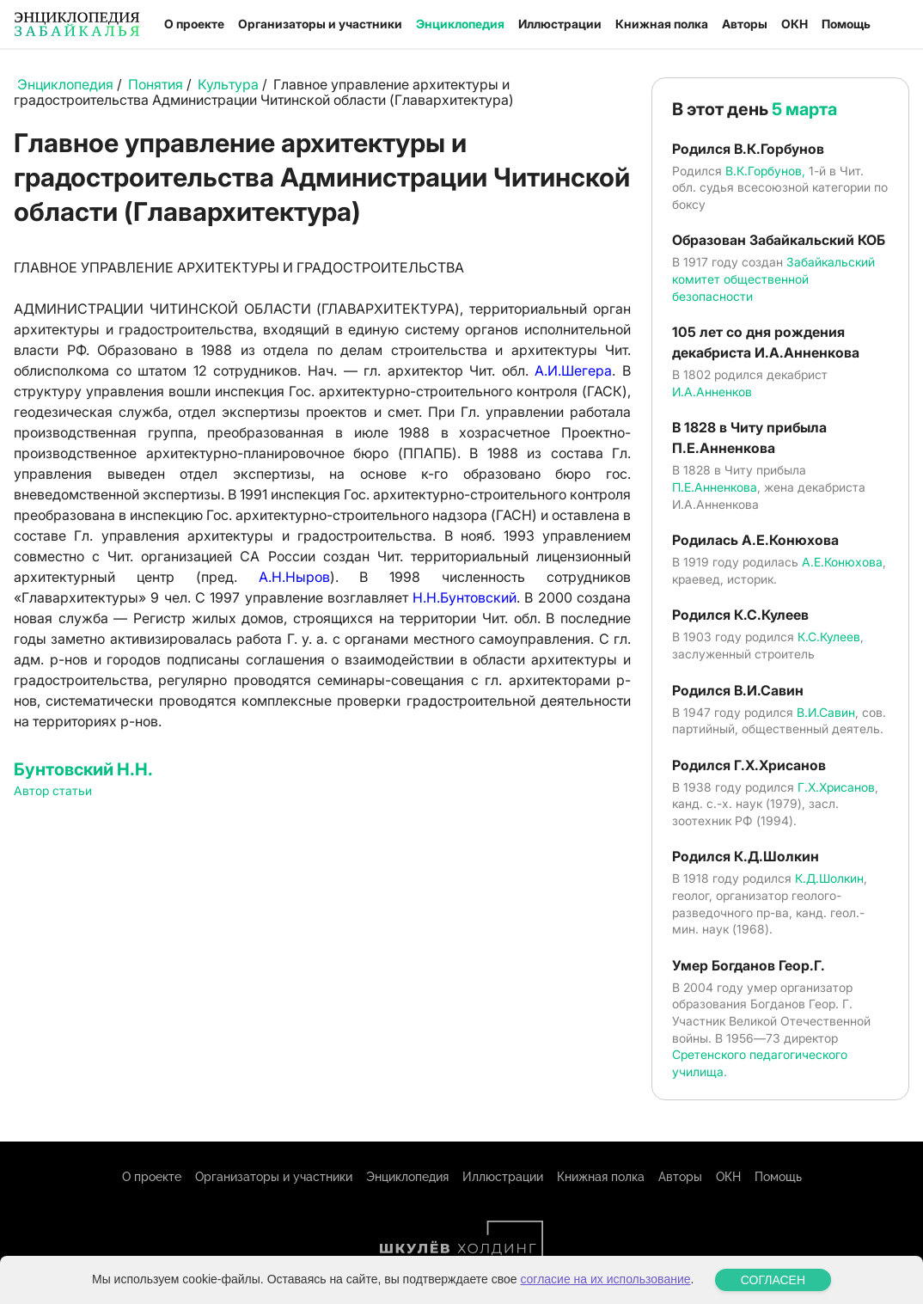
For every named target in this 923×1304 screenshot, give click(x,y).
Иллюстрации (560, 23)
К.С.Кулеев (829, 636)
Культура (228, 84)
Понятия (155, 84)
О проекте (194, 23)
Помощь (846, 23)
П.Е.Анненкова (714, 487)
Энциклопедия (460, 23)
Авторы (744, 23)
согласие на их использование (605, 1279)
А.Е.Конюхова (842, 561)
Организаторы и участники (320, 23)
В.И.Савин (826, 712)
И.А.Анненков (712, 391)
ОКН (794, 23)
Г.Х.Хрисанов (836, 787)
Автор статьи (53, 790)
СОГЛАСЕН (773, 1280)
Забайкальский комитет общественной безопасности (773, 278)
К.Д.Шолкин (829, 878)
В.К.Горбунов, (765, 170)
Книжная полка (661, 23)
